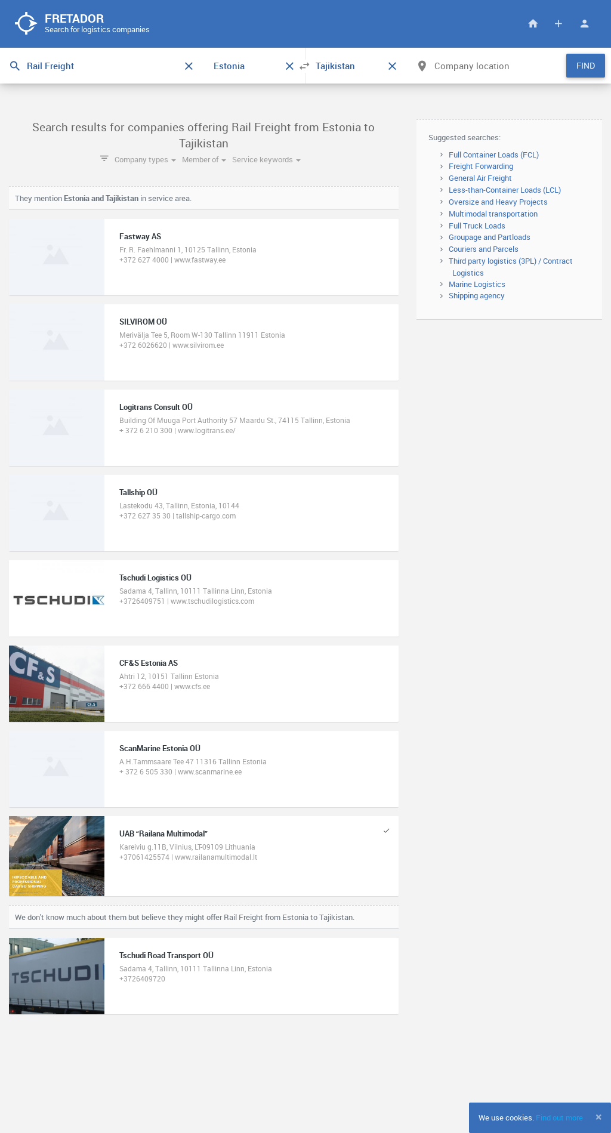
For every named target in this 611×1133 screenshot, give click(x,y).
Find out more (559, 1117)
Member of (204, 159)
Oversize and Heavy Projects (498, 201)
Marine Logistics (477, 284)
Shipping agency (477, 295)
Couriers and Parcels (484, 248)
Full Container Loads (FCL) (494, 154)
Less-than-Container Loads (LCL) (505, 189)
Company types (145, 159)
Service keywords (266, 159)
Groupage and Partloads (489, 236)
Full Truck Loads (477, 225)
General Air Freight (480, 177)
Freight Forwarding (481, 165)
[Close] (598, 1117)
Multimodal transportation (493, 213)
